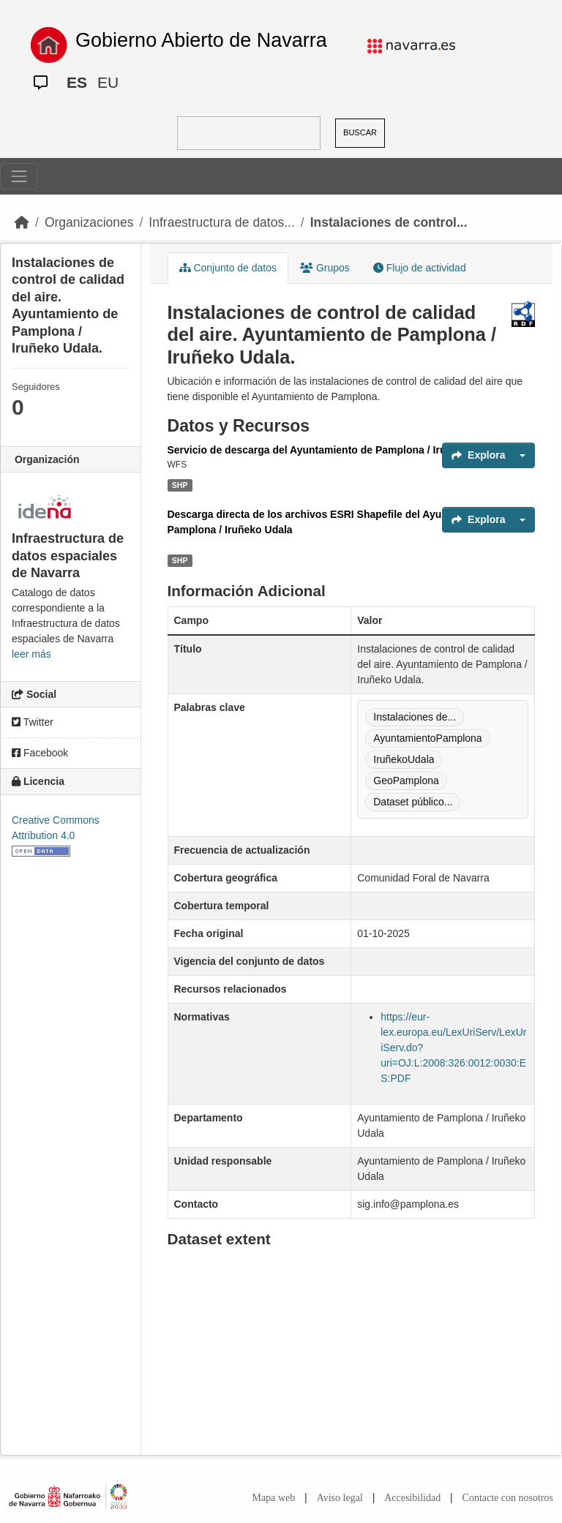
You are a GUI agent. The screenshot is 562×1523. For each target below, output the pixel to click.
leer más (31, 654)
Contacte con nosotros (507, 1497)
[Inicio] (22, 222)
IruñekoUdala (403, 759)
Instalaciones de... (414, 717)
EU (108, 82)
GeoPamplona (406, 780)
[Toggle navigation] (19, 176)
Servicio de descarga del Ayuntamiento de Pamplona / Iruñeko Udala (334, 450)
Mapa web (274, 1497)
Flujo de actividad (419, 268)
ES (77, 82)
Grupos (325, 268)
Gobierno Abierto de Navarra (201, 40)
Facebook (40, 753)
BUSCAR (360, 132)
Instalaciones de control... (389, 222)
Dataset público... (412, 802)
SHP (180, 485)
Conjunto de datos (228, 268)
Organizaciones (89, 222)
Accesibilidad (412, 1497)
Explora (478, 455)
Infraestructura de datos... (221, 222)
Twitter (32, 722)
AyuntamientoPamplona (427, 738)
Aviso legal (340, 1497)
